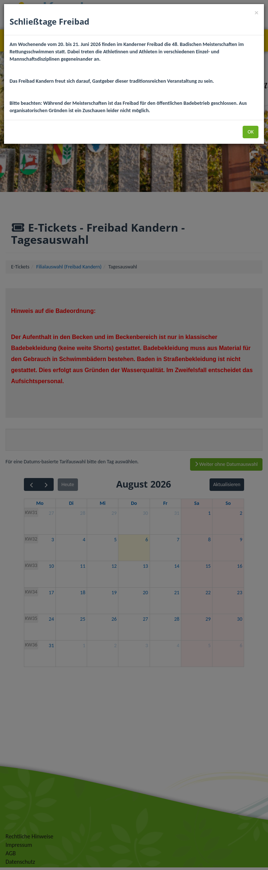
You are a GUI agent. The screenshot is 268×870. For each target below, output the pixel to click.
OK (250, 132)
